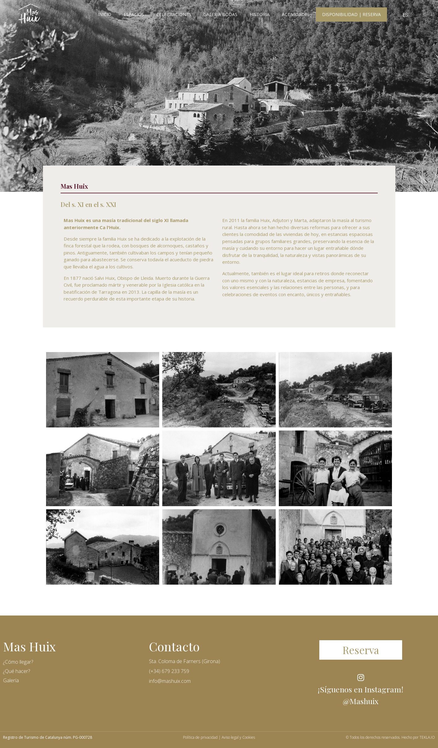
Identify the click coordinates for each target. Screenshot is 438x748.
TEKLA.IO (427, 737)
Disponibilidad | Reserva (351, 14)
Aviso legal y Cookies (238, 737)
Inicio (104, 14)
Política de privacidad (200, 737)
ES (405, 15)
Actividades (296, 14)
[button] (360, 650)
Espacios (134, 14)
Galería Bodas (220, 14)
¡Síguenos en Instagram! (360, 689)
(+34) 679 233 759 (169, 671)
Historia (260, 14)
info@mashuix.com (170, 681)
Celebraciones (173, 14)
